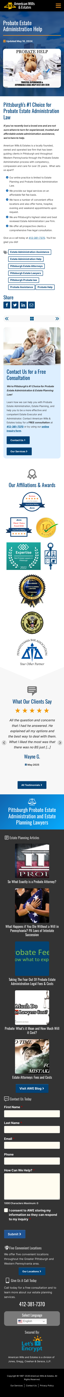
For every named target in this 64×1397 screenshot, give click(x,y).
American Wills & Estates (42, 1376)
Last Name (13, 1123)
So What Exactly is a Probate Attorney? (32, 881)
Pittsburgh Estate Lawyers (25, 273)
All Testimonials (30, 784)
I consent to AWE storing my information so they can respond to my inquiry (33, 1215)
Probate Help (45, 287)
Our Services (17, 451)
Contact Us (16, 440)
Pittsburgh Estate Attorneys (26, 266)
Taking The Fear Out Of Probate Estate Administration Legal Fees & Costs (32, 981)
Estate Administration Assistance (29, 251)
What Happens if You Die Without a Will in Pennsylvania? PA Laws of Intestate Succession (32, 930)
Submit (13, 1234)
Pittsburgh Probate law (23, 280)
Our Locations (30, 1271)
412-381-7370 (37, 237)
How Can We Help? (19, 1170)
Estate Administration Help (25, 258)
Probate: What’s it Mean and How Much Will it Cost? (32, 1030)
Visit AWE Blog (30, 1088)
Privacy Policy (47, 1385)
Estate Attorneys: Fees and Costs (32, 1077)
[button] (58, 6)
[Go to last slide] (4, 742)
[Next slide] (60, 742)
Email (9, 1139)
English (25, 1321)
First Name (13, 1107)
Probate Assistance (21, 287)
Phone (9, 1154)
